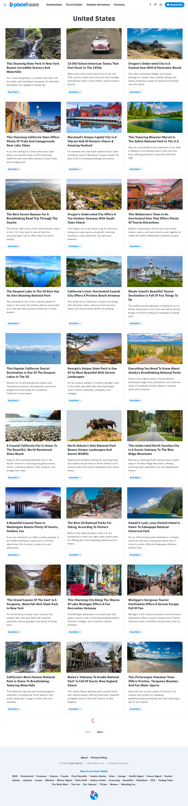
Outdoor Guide (98, 780)
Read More (13, 92)
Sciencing (114, 780)
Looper (38, 780)
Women (114, 784)
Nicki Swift (81, 780)
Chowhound (27, 776)
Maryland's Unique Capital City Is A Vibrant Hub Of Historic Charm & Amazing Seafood (92, 141)
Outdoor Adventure (98, 4)
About (84, 757)
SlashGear (141, 780)
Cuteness (41, 776)
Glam (112, 776)
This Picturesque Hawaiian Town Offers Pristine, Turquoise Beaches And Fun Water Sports (153, 681)
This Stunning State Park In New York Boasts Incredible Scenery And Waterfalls (33, 68)
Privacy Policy (99, 757)
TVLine (103, 784)
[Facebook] (150, 5)
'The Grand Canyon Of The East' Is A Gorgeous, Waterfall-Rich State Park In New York (32, 604)
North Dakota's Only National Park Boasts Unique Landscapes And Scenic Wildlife (92, 450)
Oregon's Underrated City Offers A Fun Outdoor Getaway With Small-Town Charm (92, 218)
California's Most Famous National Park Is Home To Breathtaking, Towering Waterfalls (31, 681)
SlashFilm (128, 780)
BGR (14, 776)
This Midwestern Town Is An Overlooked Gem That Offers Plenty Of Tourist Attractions (153, 218)
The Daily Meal (60, 784)
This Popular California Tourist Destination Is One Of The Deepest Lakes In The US (31, 373)
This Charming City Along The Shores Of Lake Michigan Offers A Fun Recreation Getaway (94, 604)
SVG (153, 780)
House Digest (154, 776)
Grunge (122, 776)
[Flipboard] (155, 5)
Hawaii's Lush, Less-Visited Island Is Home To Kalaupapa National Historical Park (154, 527)
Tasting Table (165, 780)
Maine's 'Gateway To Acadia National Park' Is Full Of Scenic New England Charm (93, 681)
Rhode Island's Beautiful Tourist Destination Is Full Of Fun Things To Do (153, 295)
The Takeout (89, 784)
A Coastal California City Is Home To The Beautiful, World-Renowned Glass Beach (32, 450)
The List (75, 784)
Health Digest (136, 776)
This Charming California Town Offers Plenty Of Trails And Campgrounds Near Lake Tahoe (33, 141)
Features (119, 4)
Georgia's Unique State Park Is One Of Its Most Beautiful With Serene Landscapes (92, 373)
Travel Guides (74, 4)
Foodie (64, 776)
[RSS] (161, 5)
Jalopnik (27, 780)
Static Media (75, 763)
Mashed (49, 780)
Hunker (168, 776)
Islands (16, 780)
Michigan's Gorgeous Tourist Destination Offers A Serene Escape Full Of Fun (153, 604)
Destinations (54, 4)
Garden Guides (98, 776)
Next (99, 732)
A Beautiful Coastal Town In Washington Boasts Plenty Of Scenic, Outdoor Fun (32, 527)
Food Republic (79, 776)
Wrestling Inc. (128, 784)
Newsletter (174, 4)
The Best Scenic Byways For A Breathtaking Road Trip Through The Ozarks (32, 218)
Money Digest (64, 780)
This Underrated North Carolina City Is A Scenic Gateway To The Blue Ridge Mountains (153, 450)
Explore (54, 776)
